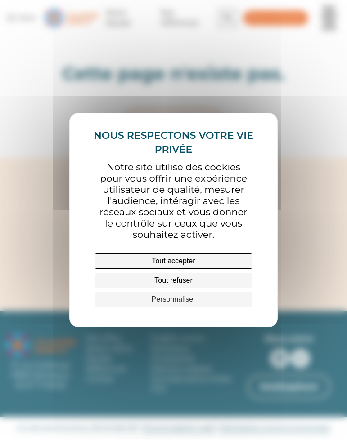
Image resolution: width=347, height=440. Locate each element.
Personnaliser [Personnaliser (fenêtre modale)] (174, 299)
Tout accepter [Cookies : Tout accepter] (173, 261)
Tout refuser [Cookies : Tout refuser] (173, 280)
